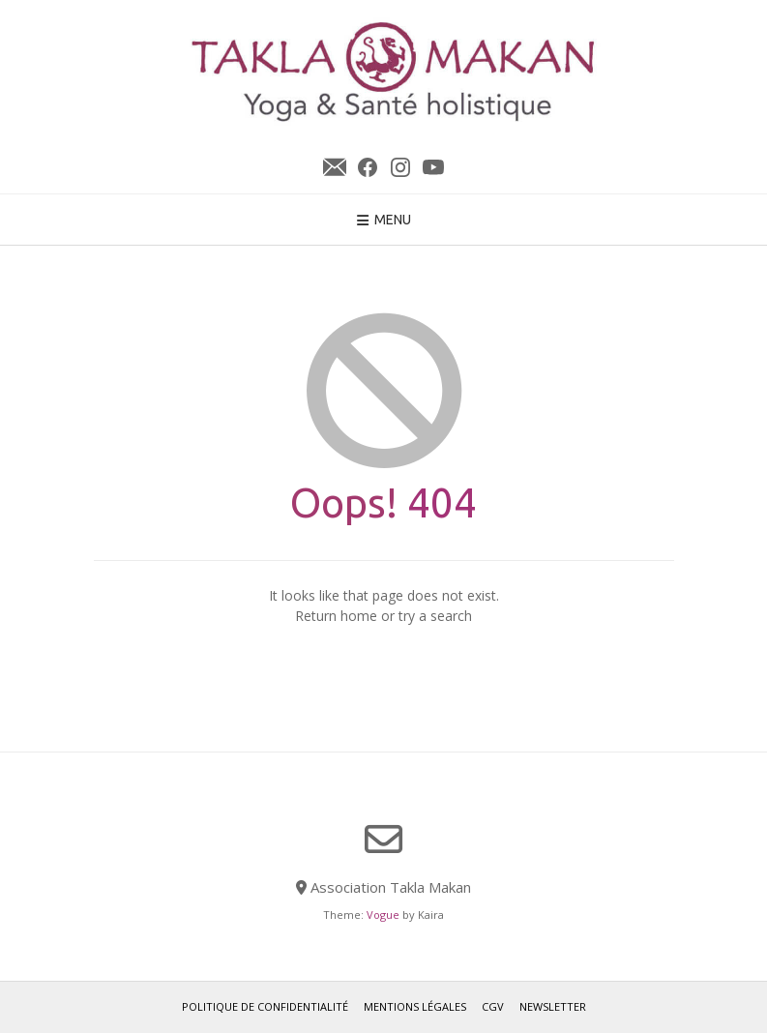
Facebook (367, 167)
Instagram (400, 167)
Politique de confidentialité (265, 1006)
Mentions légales (415, 1006)
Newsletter (334, 167)
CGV (493, 1006)
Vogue (383, 914)
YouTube (433, 167)
